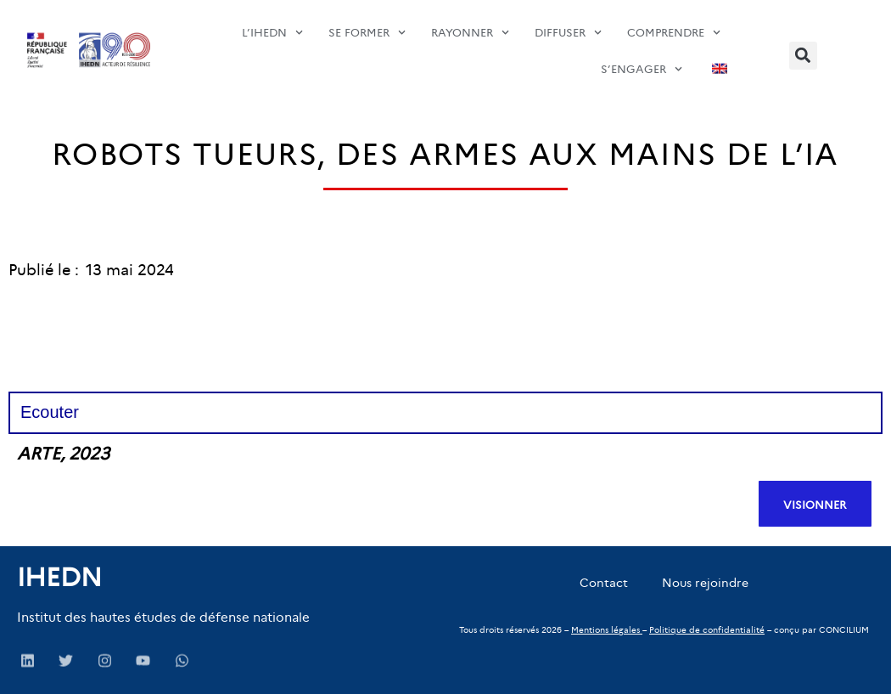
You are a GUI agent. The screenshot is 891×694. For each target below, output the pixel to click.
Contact (604, 582)
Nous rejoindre (705, 582)
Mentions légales (605, 629)
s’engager (641, 52)
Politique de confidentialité (707, 629)
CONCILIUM (844, 629)
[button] (803, 56)
